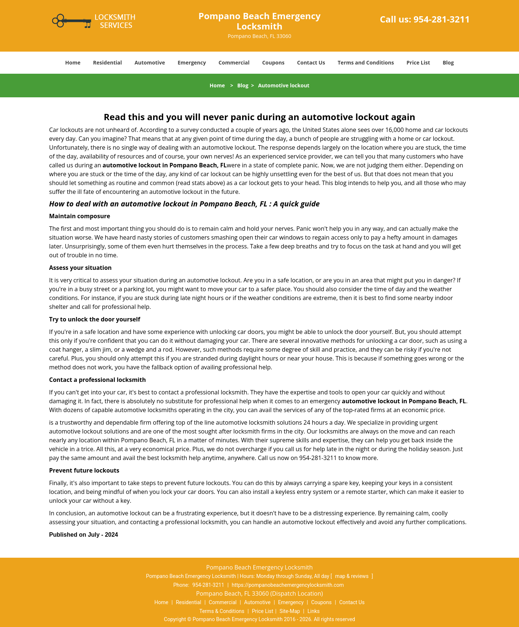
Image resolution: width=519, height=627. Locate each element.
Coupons (273, 62)
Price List (418, 62)
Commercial (234, 62)
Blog (448, 62)
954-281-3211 (441, 19)
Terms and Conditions (366, 62)
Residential (107, 62)
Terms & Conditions (221, 611)
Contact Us (311, 62)
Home (72, 62)
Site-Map (289, 611)
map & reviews (352, 576)
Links (313, 611)
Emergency (192, 62)
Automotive (149, 62)
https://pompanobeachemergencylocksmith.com (288, 585)
